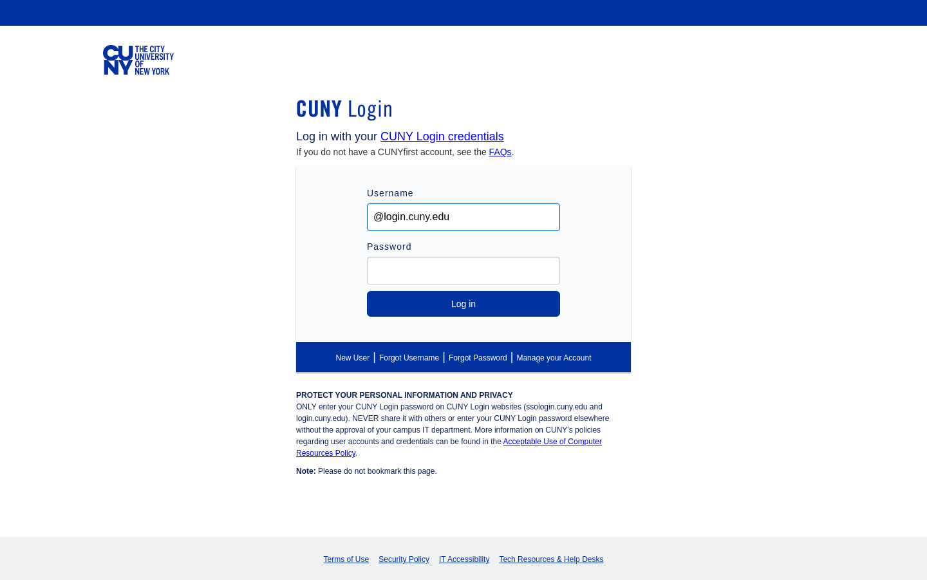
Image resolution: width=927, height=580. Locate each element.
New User (353, 357)
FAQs (500, 152)
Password (389, 246)
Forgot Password (478, 357)
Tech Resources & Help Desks (551, 559)
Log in (463, 304)
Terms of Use (347, 559)
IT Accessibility (464, 559)
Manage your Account (553, 357)
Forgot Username (409, 357)
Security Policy (404, 559)
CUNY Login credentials (442, 136)
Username (390, 193)
